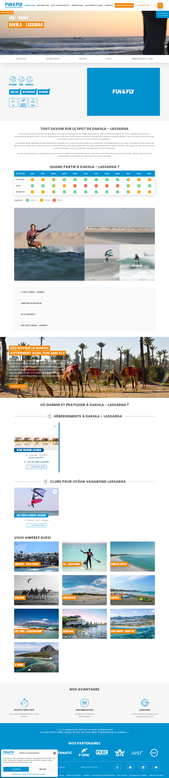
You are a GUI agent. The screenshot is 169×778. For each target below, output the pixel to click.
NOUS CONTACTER (89, 767)
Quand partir (52, 59)
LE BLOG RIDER (58, 767)
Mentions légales (73, 775)
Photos (83, 59)
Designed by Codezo (138, 775)
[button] (54, 753)
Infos (109, 59)
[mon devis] (160, 5)
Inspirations (77, 5)
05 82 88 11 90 (143, 5)
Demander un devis (124, 5)
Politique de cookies (19, 774)
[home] (14, 5)
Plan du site (122, 775)
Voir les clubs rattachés (36, 462)
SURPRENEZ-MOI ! (18, 386)
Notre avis (21, 59)
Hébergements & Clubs (142, 59)
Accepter (16, 769)
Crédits (86, 775)
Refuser (43, 769)
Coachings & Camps (94, 5)
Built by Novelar (156, 775)
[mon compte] (155, 5)
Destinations (43, 5)
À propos (109, 5)
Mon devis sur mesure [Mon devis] (162, 14)
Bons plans (30, 5)
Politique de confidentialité (36, 774)
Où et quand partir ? (60, 5)
